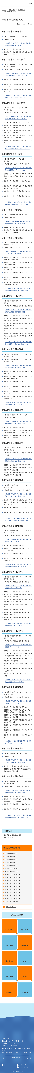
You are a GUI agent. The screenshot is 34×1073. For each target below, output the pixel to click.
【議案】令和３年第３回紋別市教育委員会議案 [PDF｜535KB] (18, 646)
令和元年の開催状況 (12, 868)
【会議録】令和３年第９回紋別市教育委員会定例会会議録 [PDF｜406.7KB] (18, 289)
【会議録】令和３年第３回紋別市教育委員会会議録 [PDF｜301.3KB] (18, 681)
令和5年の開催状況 (11, 862)
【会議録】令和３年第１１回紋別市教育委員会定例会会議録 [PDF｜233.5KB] (18, 147)
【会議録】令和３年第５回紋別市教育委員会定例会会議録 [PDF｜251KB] (18, 565)
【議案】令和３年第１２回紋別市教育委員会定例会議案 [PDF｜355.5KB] (18, 74)
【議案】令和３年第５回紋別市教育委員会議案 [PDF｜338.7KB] (18, 540)
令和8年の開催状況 (11, 853)
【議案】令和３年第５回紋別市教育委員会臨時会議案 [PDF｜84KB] (18, 44)
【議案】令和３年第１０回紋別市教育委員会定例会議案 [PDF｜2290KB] (18, 169)
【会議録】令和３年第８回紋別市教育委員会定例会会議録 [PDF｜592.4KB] (18, 343)
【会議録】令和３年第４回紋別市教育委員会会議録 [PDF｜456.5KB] (18, 624)
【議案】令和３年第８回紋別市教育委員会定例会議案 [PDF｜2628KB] (18, 311)
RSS (5, 1065)
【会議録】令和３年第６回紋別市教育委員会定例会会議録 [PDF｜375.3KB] (18, 519)
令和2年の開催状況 (11, 865)
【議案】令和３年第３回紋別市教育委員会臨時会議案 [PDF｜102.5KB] (18, 422)
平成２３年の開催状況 (12, 877)
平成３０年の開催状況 (12, 898)
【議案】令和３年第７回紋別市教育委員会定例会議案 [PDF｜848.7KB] (18, 366)
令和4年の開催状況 (11, 871)
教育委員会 (21, 10)
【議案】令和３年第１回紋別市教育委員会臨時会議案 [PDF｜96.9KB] (18, 761)
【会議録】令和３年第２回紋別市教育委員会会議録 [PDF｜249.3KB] (18, 742)
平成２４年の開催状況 (12, 880)
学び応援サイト (11, 907)
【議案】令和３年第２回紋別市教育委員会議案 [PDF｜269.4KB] (18, 702)
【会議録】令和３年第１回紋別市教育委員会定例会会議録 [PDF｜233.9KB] (18, 816)
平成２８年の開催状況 (12, 892)
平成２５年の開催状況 (12, 883)
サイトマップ (23, 1067)
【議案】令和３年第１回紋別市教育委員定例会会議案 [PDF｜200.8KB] (18, 791)
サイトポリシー (24, 1065)
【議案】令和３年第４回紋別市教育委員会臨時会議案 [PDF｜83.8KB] (18, 222)
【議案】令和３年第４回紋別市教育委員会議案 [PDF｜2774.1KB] (18, 587)
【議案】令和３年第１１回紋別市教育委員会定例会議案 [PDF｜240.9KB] (18, 118)
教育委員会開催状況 (10, 11)
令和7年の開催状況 (11, 856)
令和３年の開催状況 (12, 901)
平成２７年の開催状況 (12, 889)
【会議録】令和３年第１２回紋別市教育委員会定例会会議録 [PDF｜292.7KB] (18, 96)
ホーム (4, 10)
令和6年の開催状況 (11, 859)
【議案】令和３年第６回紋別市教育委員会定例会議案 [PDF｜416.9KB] (18, 495)
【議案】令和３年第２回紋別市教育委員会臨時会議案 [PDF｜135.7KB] (18, 460)
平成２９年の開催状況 (12, 895)
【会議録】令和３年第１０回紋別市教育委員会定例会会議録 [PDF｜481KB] (18, 203)
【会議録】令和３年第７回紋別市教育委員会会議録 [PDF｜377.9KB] (18, 403)
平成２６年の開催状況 (12, 886)
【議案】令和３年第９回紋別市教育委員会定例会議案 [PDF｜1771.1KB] (18, 252)
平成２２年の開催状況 (12, 874)
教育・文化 (12, 10)
